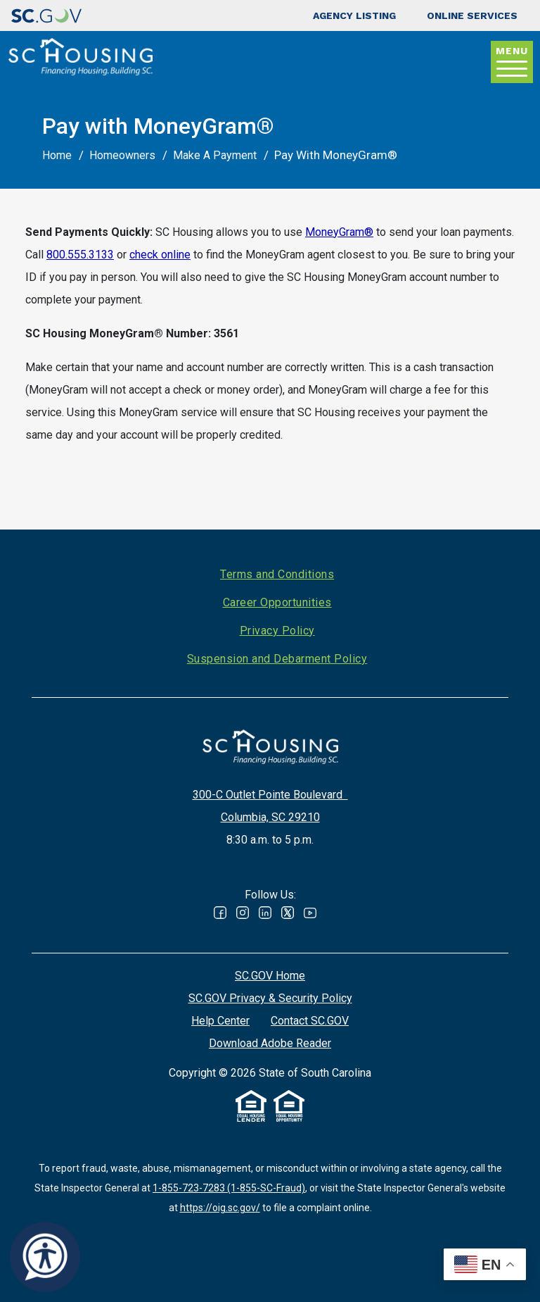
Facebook (220, 912)
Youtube (310, 912)
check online (160, 254)
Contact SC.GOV (310, 1020)
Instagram (242, 912)
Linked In (265, 912)
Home (57, 155)
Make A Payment (215, 155)
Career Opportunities (277, 602)
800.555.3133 (80, 254)
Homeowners (122, 155)
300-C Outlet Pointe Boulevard (270, 794)
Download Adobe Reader (270, 1043)
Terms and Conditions (277, 574)
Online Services (472, 15)
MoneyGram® (339, 232)
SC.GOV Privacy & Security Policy (270, 998)
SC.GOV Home (270, 975)
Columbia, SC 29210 (270, 817)
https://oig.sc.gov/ (220, 1207)
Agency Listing (354, 15)
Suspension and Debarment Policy (277, 658)
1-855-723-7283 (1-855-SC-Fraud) (229, 1188)
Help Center (220, 1020)
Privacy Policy (277, 630)
